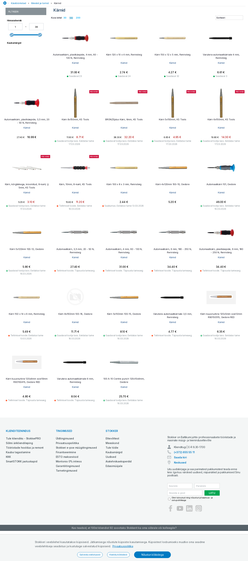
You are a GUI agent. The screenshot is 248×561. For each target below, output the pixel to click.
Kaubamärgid (114, 479)
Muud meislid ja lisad (20, 70)
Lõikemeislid (15, 58)
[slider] (12, 117)
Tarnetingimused (66, 497)
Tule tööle (112, 474)
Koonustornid (16, 50)
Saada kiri (180, 487)
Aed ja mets (36, 22)
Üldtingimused (65, 465)
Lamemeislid (15, 54)
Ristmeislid (14, 77)
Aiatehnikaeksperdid (119, 488)
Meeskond (112, 469)
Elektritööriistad (78, 22)
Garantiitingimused (68, 492)
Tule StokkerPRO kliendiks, (41, 3)
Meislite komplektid (19, 66)
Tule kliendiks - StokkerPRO (23, 465)
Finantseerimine (66, 479)
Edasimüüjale (114, 492)
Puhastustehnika (160, 22)
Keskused (180, 492)
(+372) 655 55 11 (184, 482)
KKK (8, 483)
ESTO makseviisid (67, 483)
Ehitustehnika (55, 22)
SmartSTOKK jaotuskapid (21, 488)
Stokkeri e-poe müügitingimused (76, 474)
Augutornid (14, 43)
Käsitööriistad (18, 29)
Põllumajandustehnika (189, 22)
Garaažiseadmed (103, 22)
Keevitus (121, 22)
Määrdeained (138, 22)
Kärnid (57, 29)
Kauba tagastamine (18, 479)
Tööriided (213, 22)
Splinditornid (15, 81)
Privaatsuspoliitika (122, 546)
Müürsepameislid (18, 73)
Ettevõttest (112, 465)
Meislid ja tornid (40, 29)
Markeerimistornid (18, 62)
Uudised (111, 483)
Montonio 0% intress (69, 488)
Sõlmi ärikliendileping (19, 469)
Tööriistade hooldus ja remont (25, 474)
